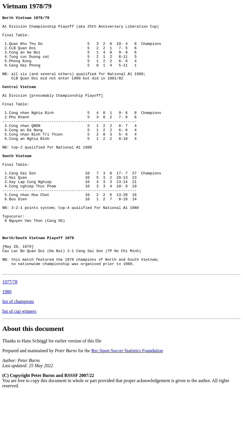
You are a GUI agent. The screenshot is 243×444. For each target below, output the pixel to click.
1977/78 (9, 332)
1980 (6, 342)
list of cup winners (19, 362)
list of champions (18, 352)
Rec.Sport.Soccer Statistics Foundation (127, 401)
